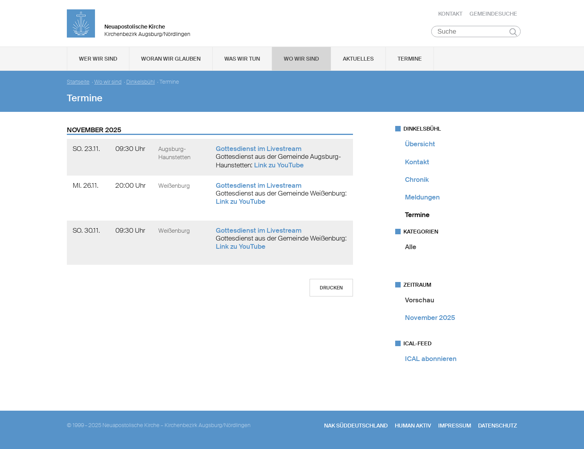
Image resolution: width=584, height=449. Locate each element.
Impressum (454, 425)
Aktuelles (358, 59)
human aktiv (413, 425)
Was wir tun (242, 59)
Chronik (417, 180)
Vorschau (419, 300)
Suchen (513, 32)
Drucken (331, 288)
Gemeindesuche (493, 13)
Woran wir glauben (171, 59)
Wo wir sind (301, 59)
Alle (410, 246)
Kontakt (450, 13)
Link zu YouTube (279, 165)
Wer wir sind (98, 59)
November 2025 (430, 318)
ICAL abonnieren (431, 359)
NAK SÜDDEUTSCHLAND (356, 425)
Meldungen (422, 197)
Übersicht (420, 144)
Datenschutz (497, 425)
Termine (410, 59)
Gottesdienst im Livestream (258, 149)
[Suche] (476, 32)
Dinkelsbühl (140, 82)
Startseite (78, 82)
